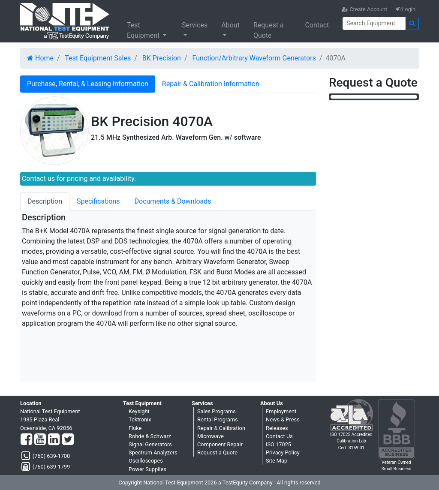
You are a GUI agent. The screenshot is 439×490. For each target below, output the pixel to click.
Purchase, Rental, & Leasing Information (87, 84)
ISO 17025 (278, 444)
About (230, 25)
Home (40, 58)
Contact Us (279, 436)
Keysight (139, 411)
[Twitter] (68, 440)
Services (194, 25)
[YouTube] (40, 440)
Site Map (276, 460)
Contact (317, 25)
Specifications (98, 201)
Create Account (364, 9)
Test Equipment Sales (98, 58)
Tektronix (140, 419)
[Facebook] (26, 440)
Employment (281, 411)
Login (405, 9)
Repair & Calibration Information (210, 84)
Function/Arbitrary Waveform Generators (254, 58)
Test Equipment (144, 30)
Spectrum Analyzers (153, 452)
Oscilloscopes (146, 460)
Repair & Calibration (221, 428)
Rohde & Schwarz (150, 436)
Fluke (135, 428)
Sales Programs (216, 411)
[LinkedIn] (54, 440)
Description (44, 201)
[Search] (374, 23)
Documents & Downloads (173, 201)
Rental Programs (217, 419)
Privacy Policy (283, 452)
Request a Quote (268, 30)
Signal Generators (150, 444)
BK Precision (161, 58)
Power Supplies (147, 469)
